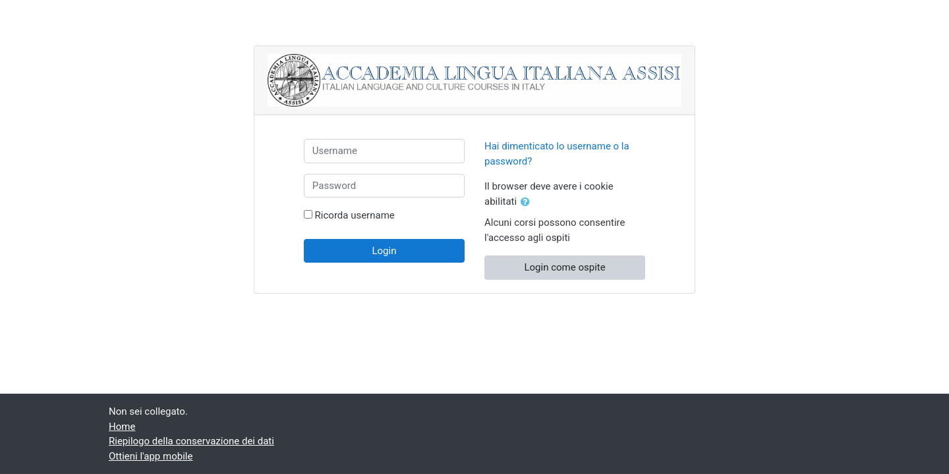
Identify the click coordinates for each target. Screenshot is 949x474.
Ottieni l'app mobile (150, 456)
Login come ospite (564, 267)
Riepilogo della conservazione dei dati (191, 441)
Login (384, 251)
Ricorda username (355, 215)
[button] (527, 202)
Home (122, 427)
